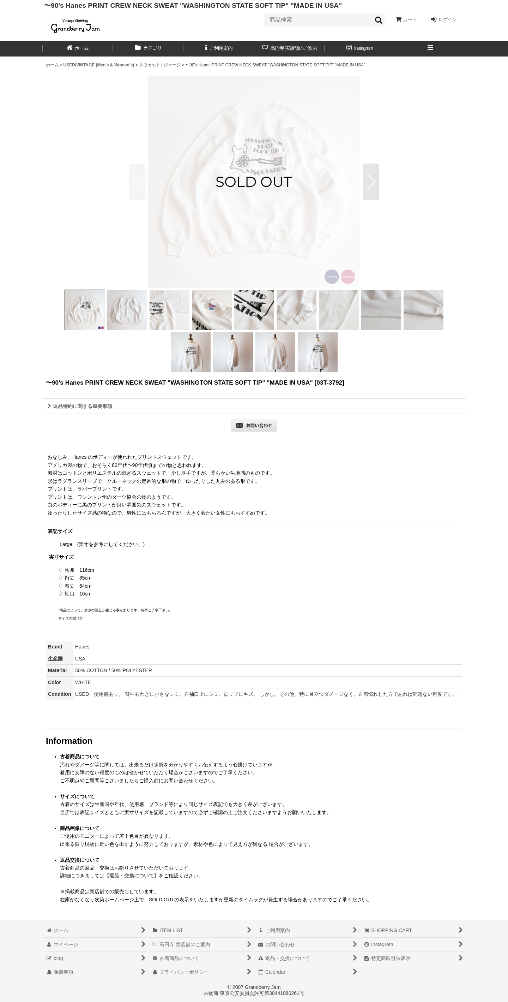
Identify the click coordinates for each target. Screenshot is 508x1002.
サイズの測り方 (70, 618)
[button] (430, 49)
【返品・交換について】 (131, 875)
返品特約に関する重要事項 (80, 406)
